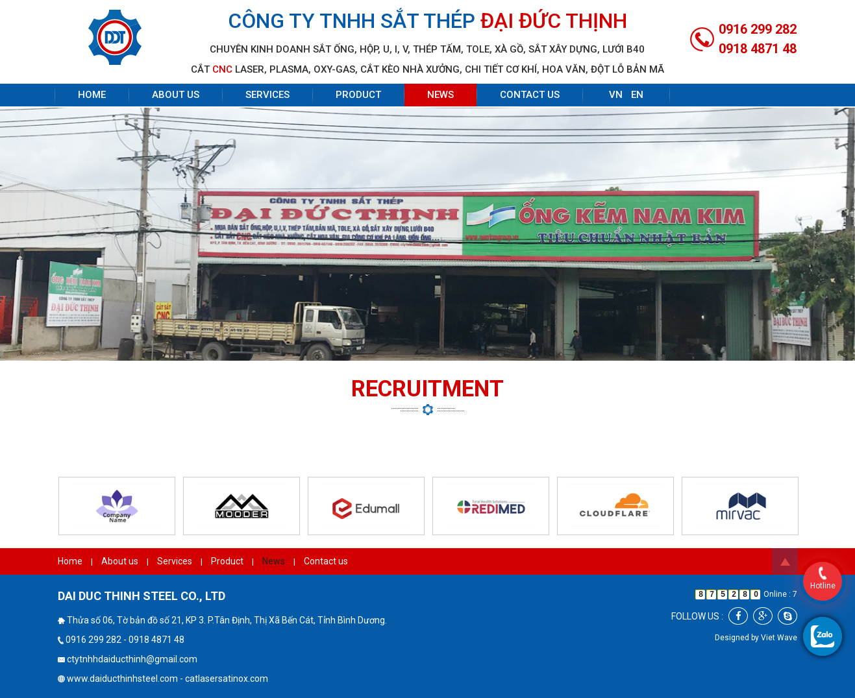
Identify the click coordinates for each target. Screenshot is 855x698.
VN (616, 95)
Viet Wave (779, 637)
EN (637, 95)
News (440, 95)
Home (92, 95)
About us (175, 95)
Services (267, 95)
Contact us (530, 95)
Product (358, 95)
